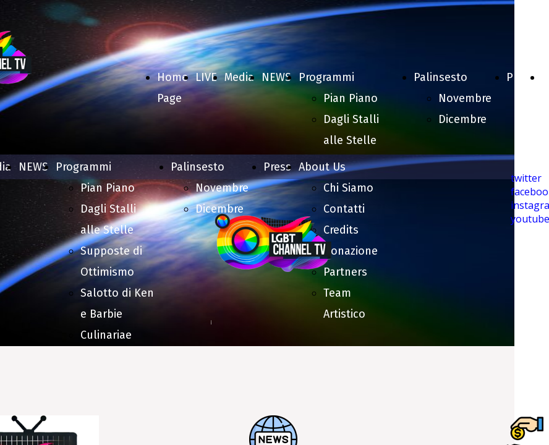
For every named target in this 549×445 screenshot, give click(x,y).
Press (520, 77)
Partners (345, 272)
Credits (341, 230)
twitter (526, 178)
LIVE (206, 77)
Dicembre (462, 119)
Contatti (344, 209)
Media (239, 77)
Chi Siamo (348, 188)
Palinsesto (440, 77)
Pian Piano (350, 98)
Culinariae (106, 335)
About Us (322, 167)
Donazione (350, 251)
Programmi (326, 77)
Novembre (465, 98)
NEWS (276, 77)
